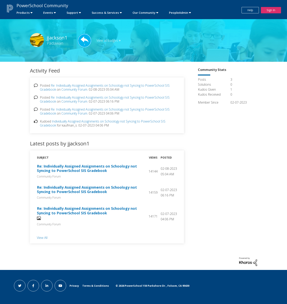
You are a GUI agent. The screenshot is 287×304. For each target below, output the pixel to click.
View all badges (107, 40)
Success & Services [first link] (105, 13)
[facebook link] (33, 285)
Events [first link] (48, 13)
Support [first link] (72, 13)
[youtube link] (60, 285)
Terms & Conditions (95, 285)
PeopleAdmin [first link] (178, 13)
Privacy (74, 285)
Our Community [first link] (144, 13)
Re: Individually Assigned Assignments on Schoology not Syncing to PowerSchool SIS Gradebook (87, 168)
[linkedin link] (47, 285)
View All (42, 237)
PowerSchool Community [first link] (42, 5)
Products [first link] (23, 13)
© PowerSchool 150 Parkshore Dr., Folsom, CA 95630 (152, 285)
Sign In (271, 10)
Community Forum (74, 89)
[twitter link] (20, 285)
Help (250, 10)
